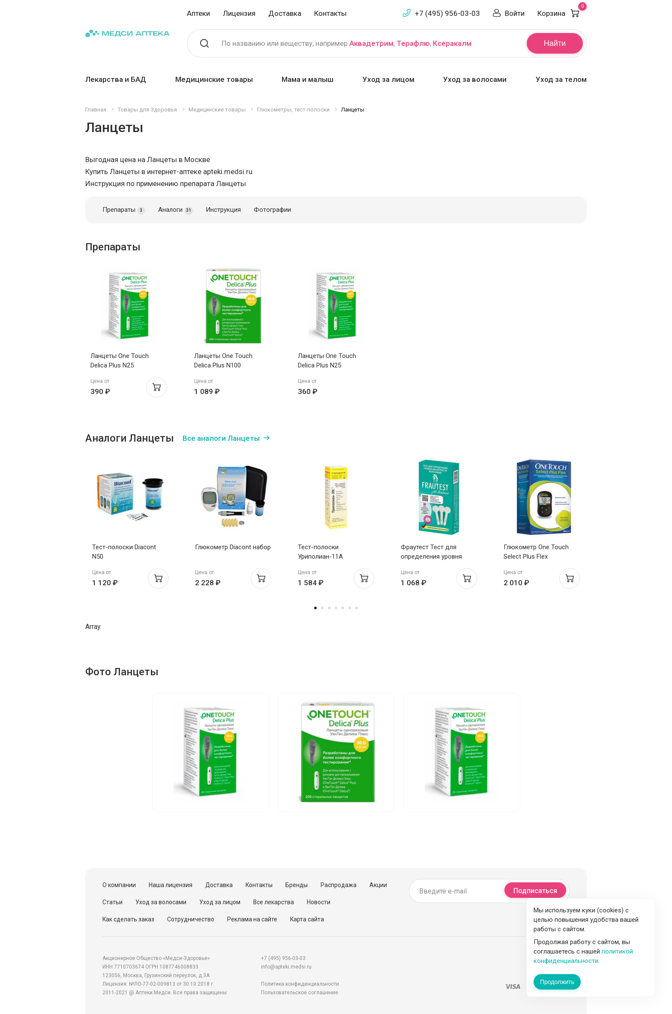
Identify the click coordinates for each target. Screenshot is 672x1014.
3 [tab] (329, 608)
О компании (119, 885)
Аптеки (198, 13)
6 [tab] (349, 608)
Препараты (123, 210)
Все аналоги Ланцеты (221, 438)
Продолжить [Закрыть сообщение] (557, 981)
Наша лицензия (170, 885)
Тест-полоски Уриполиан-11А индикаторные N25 (326, 556)
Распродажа (339, 885)
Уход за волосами (475, 79)
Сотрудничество (190, 919)
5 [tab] (343, 608)
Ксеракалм (452, 43)
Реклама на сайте (252, 919)
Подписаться (535, 891)
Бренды (296, 885)
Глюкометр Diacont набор (233, 547)
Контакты (330, 13)
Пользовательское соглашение (299, 993)
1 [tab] (315, 608)
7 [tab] (356, 608)
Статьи (112, 902)
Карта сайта (307, 919)
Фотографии (272, 210)
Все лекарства (273, 902)
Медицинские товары (214, 79)
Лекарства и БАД (115, 79)
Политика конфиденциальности (300, 984)
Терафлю (413, 43)
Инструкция (223, 210)
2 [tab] (322, 608)
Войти (515, 13)
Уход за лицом (388, 79)
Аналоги (175, 210)
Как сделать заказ (128, 919)
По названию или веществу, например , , (346, 43)
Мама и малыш (307, 79)
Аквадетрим (371, 43)
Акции (378, 885)
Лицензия (239, 13)
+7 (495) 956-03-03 (447, 13)
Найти (555, 43)
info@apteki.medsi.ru (286, 967)
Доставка (284, 13)
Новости (318, 902)
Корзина (562, 13)
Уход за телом (561, 79)
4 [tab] (336, 608)
